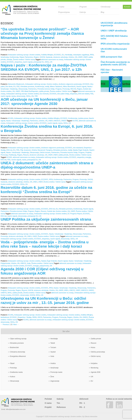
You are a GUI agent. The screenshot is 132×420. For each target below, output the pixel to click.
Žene (52, 377)
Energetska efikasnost (18, 356)
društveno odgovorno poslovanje (70, 84)
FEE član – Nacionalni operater (112, 71)
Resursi (26, 155)
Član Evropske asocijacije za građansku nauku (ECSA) (115, 63)
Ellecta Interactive (91, 416)
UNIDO (63, 121)
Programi (83, 7)
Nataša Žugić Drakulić (80, 150)
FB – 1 (82, 403)
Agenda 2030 (95, 372)
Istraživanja (5, 57)
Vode (28, 263)
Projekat (88, 152)
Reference (61, 407)
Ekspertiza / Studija (24, 317)
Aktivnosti (83, 399)
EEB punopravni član (111, 57)
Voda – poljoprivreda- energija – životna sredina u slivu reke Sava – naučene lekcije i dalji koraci (45, 244)
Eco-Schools (44, 94)
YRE (36, 96)
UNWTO (4, 293)
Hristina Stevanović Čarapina (42, 150)
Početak (48, 399)
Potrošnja (13, 368)
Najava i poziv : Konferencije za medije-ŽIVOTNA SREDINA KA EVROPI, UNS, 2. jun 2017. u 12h (44, 67)
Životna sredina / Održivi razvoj (24, 59)
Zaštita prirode (96, 339)
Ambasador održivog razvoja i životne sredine (30, 315)
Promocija (66, 89)
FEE (18, 86)
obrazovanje (21, 96)
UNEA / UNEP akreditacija (114, 31)
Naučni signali (81, 86)
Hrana (93, 347)
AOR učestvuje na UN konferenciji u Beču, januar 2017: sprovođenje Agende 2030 (44, 101)
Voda (52, 356)
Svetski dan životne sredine (57, 211)
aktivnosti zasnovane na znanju (52, 59)
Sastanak (49, 57)
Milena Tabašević (56, 86)
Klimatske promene (27, 86)
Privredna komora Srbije (46, 89)
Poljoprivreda (5, 263)
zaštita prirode (44, 91)
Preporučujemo (64, 12)
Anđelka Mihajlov (47, 55)
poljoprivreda (44, 266)
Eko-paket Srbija (63, 94)
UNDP (80, 57)
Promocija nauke (56, 372)
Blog (102, 12)
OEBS (34, 317)
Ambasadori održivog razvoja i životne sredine (24, 55)
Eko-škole (9, 86)
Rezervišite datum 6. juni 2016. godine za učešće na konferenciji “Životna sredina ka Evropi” (46, 189)
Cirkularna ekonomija (17, 352)
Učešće (71, 57)
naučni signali (28, 62)
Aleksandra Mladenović (16, 84)
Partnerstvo (29, 57)
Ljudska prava (83, 118)
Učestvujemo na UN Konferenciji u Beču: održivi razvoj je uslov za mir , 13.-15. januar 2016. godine (45, 300)
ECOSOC (57, 55)
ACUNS (10, 118)
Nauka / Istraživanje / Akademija (17, 121)
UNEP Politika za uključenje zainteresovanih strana (46, 219)
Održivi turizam (45, 152)
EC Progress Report (75, 214)
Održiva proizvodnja (98, 352)
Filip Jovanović (25, 150)
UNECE (23, 263)
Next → (16, 324)
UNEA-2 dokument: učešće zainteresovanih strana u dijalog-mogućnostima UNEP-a (47, 165)
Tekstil (52, 343)
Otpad (21, 57)
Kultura (12, 377)
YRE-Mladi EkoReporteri (29, 91)
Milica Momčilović (69, 86)
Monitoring (94, 368)
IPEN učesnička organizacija (115, 44)
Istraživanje (54, 368)
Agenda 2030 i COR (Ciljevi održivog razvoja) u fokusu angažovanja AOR (42, 271)
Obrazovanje (22, 89)
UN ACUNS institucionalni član (114, 50)
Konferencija (14, 57)
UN (76, 57)
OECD (40, 317)
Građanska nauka (16, 372)
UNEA (35, 182)
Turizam (53, 347)
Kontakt (127, 7)
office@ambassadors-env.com (16, 409)
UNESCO (56, 121)
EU (63, 55)
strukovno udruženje (60, 57)
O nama (61, 7)
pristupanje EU (38, 62)
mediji (47, 86)
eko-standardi (78, 148)
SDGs (47, 62)
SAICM (42, 57)
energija (88, 157)
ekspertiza (18, 62)
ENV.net (9, 150)
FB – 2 (82, 407)
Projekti (48, 407)
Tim (58, 403)
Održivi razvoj (96, 356)
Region (36, 57)
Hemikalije (68, 55)
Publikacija (12, 155)
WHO (9, 293)
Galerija (82, 12)
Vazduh (53, 352)
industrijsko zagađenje (81, 55)
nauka (13, 96)
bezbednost (5, 317)
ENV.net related (83, 94)
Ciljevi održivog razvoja (18, 339)
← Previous (5, 324)
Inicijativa (94, 363)
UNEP (85, 57)
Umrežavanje (106, 7)
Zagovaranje (54, 381)
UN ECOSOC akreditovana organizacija (114, 24)
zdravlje (9, 59)
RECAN (73, 89)
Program (58, 89)
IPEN (92, 55)
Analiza (53, 363)
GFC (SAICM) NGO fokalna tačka (114, 37)
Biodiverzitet (14, 347)
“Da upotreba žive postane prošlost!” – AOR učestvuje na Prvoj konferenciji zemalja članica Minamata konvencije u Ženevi (42, 33)
